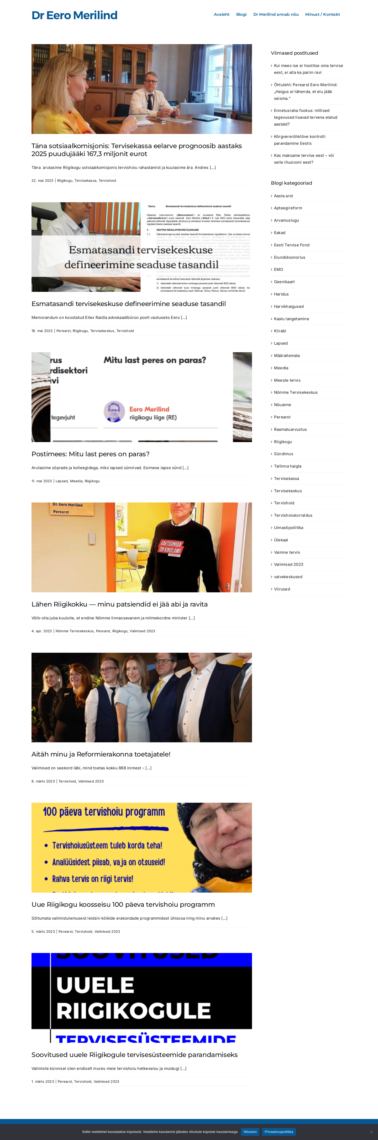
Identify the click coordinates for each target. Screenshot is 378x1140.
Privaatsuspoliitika (279, 1132)
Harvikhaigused (289, 306)
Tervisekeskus (102, 331)
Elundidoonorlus (289, 257)
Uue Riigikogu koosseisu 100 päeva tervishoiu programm (123, 904)
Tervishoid (107, 180)
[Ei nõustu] (371, 1131)
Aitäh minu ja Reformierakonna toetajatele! (101, 754)
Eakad (279, 232)
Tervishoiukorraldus (293, 515)
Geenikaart (284, 281)
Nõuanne (282, 404)
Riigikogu (64, 180)
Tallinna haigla (287, 466)
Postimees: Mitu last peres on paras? (91, 454)
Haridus (281, 294)
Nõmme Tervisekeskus (75, 631)
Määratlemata (287, 355)
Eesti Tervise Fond (291, 244)
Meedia (76, 481)
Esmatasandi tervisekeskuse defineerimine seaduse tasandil (129, 304)
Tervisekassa (85, 180)
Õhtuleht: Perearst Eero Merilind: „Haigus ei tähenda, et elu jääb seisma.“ (305, 91)
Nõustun (250, 1132)
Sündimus (283, 453)
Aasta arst (283, 195)
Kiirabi (280, 330)
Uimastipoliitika (288, 527)
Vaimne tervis (287, 552)
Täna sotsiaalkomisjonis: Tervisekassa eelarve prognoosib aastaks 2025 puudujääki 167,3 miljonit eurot (137, 150)
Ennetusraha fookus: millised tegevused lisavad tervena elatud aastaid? (305, 117)
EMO (278, 269)
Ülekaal (281, 539)
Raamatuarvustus (290, 429)
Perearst (63, 331)
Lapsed (62, 481)
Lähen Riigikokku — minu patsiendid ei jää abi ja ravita (120, 604)
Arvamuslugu (286, 220)
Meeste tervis (287, 380)
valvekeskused (288, 576)
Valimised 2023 (142, 631)
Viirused (282, 589)
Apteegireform (288, 207)
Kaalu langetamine (291, 318)
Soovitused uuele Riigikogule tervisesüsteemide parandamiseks (135, 1055)
